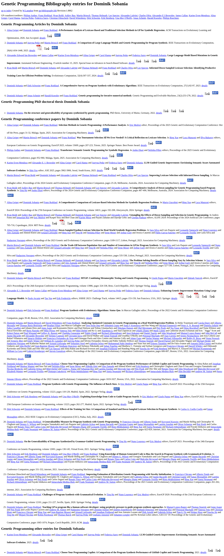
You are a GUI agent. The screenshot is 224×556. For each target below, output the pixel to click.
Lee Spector (113, 15)
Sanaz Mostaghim (146, 424)
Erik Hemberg (107, 18)
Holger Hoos (197, 512)
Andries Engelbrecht (122, 509)
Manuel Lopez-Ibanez (191, 333)
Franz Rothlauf (45, 15)
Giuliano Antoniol (101, 515)
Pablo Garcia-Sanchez (165, 232)
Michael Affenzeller (173, 338)
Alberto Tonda (150, 421)
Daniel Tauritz (150, 333)
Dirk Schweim (93, 18)
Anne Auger (46, 328)
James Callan (182, 15)
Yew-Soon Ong (93, 325)
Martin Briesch (83, 15)
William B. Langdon (53, 341)
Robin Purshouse (45, 515)
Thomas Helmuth (99, 15)
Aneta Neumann (113, 371)
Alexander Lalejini (129, 15)
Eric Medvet (135, 125)
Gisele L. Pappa (69, 369)
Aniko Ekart (138, 150)
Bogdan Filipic (54, 325)
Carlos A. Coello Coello (192, 409)
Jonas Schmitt (139, 18)
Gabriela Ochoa (96, 343)
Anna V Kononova (132, 325)
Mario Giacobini (170, 202)
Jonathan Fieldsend (108, 348)
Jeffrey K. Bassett (49, 333)
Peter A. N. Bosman (190, 325)
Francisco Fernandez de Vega (60, 338)
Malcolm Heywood (206, 369)
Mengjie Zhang (79, 427)
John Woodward (169, 333)
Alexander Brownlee (34, 336)
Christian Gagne (125, 424)
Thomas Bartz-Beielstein (31, 325)
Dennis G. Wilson (28, 424)
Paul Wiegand (30, 333)
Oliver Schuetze (185, 424)
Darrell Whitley (196, 346)
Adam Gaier (136, 338)
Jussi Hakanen (133, 333)
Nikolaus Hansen (125, 328)
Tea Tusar (174, 328)
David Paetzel (164, 341)
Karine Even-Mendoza (199, 15)
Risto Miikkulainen (80, 371)
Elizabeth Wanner (15, 371)
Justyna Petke (27, 18)
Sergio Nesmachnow (189, 336)
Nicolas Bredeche (15, 369)
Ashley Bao (70, 15)
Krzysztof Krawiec (170, 421)
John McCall (211, 333)
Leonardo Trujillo (188, 232)
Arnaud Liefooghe (49, 232)
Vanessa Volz (66, 330)
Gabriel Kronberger (36, 351)
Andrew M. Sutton (203, 371)
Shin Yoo (33, 170)
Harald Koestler (154, 18)
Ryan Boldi (58, 15)
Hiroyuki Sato (124, 369)
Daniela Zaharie (211, 325)
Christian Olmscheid (58, 18)
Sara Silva (154, 230)
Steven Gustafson (57, 351)
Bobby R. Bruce (194, 338)
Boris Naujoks (32, 330)
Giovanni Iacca (75, 336)
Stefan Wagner (152, 338)
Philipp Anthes (30, 15)
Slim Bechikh (184, 371)
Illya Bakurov (207, 137)
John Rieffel (25, 346)
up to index (6, 10)
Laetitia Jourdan (105, 369)
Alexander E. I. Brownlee (43, 162)
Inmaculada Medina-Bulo (162, 371)
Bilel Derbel (81, 330)
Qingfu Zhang (142, 330)
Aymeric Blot (17, 341)
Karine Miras (85, 217)
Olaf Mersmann (145, 328)
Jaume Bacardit (14, 336)
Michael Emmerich (168, 325)
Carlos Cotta (40, 427)
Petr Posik (161, 328)
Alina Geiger (13, 30)
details (43, 38)
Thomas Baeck (64, 515)
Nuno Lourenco (210, 230)
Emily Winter (33, 341)
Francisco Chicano (175, 346)
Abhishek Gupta (111, 325)
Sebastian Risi (22, 217)
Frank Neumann (30, 429)
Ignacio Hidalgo (35, 338)
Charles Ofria (145, 15)
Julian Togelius (111, 346)
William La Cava (15, 351)
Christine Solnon (101, 509)
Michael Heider (204, 341)
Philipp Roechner (171, 18)
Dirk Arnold (147, 512)
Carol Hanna (14, 18)
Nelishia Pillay (155, 150)
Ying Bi (78, 232)
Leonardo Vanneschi (189, 230)
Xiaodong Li (107, 330)
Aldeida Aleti (91, 366)
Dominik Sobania (31, 30)
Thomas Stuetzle (146, 341)
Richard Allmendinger (112, 333)
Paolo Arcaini (34, 298)
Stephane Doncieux (68, 346)
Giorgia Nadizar (138, 217)
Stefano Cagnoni (56, 336)
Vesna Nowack (212, 338)
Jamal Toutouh (110, 336)
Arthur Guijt (126, 232)
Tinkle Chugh (91, 333)
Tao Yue (48, 298)
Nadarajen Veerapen (16, 240)
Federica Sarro (41, 18)
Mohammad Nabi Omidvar (120, 343)
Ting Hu (23, 190)
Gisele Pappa (158, 278)
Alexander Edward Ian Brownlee (22, 55)
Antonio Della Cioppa (201, 343)
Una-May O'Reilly (123, 18)
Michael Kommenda (202, 348)
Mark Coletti (159, 330)
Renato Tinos (168, 369)
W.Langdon (27, 10)
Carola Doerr (204, 323)
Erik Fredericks (64, 298)
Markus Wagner (27, 366)
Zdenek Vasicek (195, 278)
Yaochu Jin (145, 348)
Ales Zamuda (13, 232)
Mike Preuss (49, 330)
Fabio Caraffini (14, 328)
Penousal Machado (151, 336)
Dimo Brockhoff (191, 328)
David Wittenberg (77, 18)
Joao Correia (170, 336)
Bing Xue (174, 137)
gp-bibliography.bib (48, 10)
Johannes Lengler (122, 515)
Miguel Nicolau (26, 515)
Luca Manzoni (189, 137)
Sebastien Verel (78, 343)
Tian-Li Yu (182, 512)
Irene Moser (110, 232)
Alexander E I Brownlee (163, 15)
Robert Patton (13, 333)
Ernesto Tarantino (159, 343)
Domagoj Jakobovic (57, 371)
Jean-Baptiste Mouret (45, 346)
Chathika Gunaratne (71, 333)
